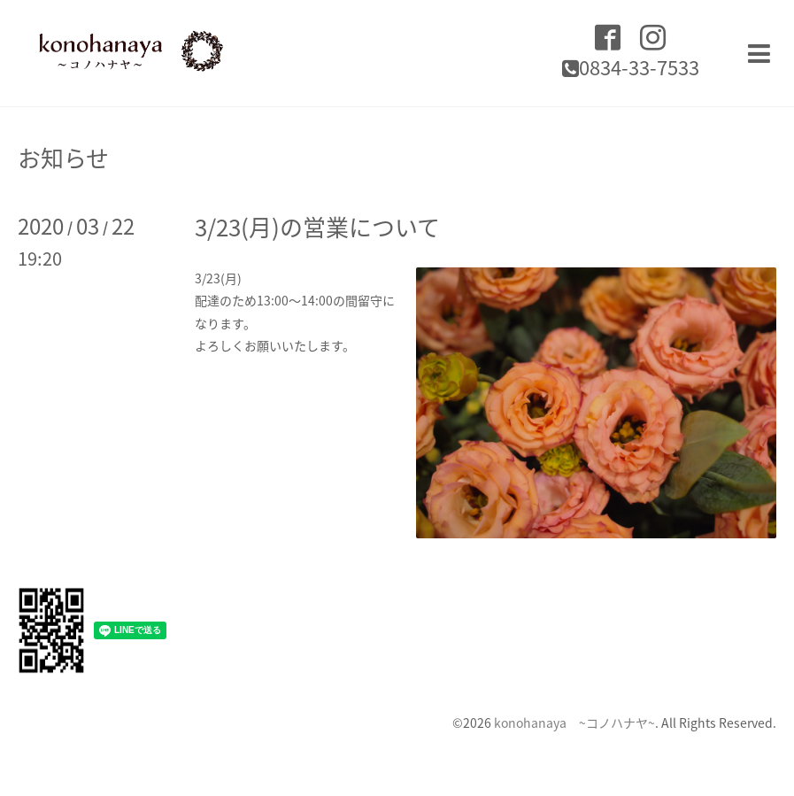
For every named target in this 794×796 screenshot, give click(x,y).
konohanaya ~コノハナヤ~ (574, 722)
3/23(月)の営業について (317, 226)
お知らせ (63, 157)
